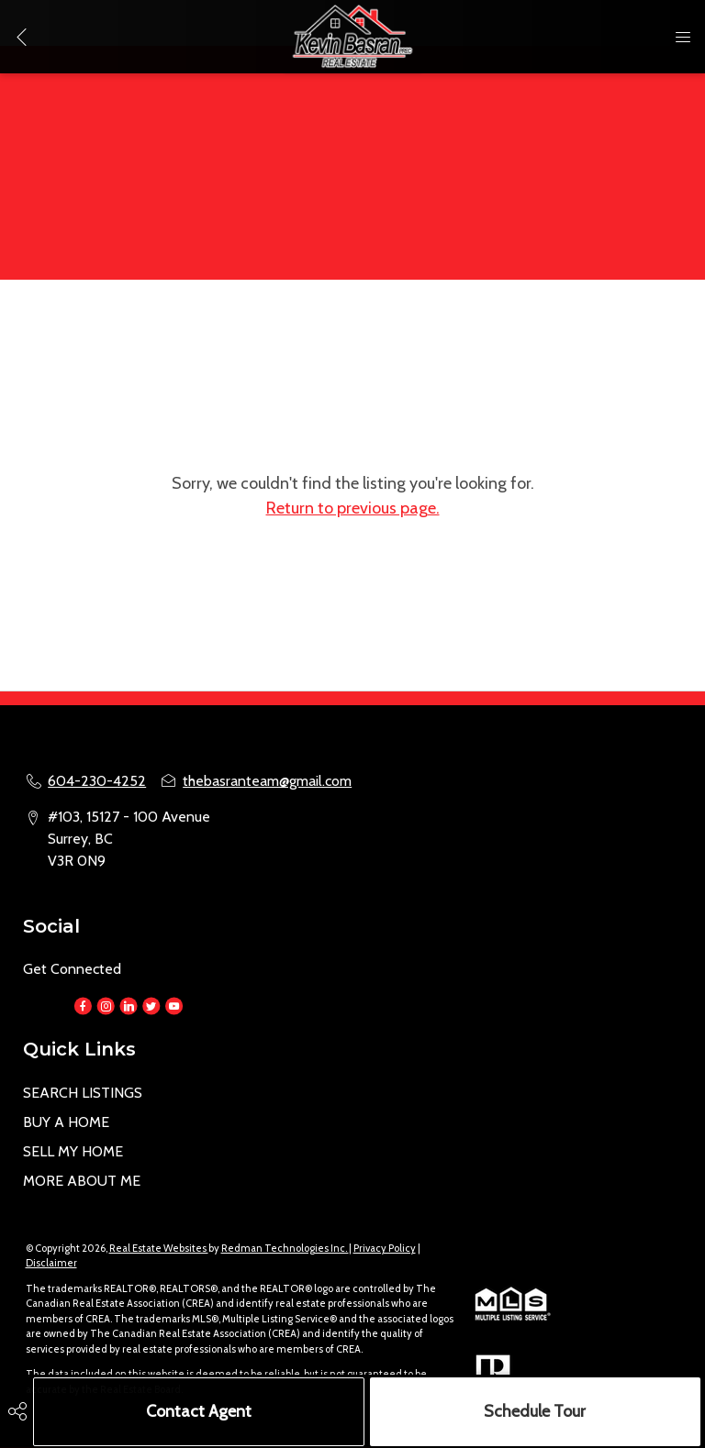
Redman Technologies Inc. (285, 1248)
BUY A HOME (66, 1122)
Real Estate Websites (158, 1248)
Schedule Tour (535, 1411)
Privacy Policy (384, 1248)
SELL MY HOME (73, 1151)
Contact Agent (199, 1411)
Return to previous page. (353, 508)
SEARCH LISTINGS (82, 1092)
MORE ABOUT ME (81, 1180)
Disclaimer (51, 1262)
